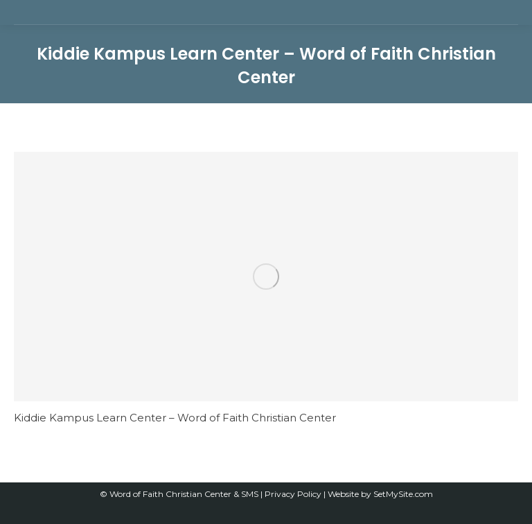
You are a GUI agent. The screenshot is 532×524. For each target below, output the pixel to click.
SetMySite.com (403, 494)
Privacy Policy (294, 494)
